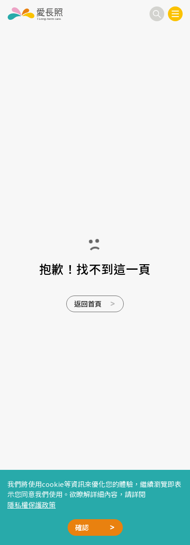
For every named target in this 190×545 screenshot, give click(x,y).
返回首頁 (88, 303)
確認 (82, 527)
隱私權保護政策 (31, 504)
